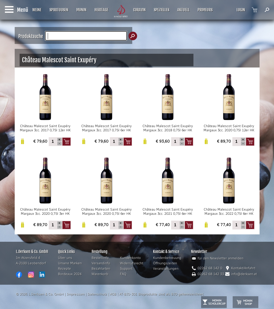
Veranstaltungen (166, 269)
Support (126, 269)
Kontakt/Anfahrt (243, 268)
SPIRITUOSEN (58, 9)
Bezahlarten (101, 269)
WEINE (36, 9)
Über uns (65, 258)
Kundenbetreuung (167, 258)
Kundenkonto (130, 258)
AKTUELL (183, 9)
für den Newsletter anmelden (220, 258)
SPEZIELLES (161, 9)
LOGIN (241, 9)
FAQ (123, 274)
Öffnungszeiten (165, 263)
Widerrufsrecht (131, 263)
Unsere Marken (70, 263)
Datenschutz (97, 294)
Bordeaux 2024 (70, 274)
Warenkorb (100, 274)
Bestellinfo (100, 258)
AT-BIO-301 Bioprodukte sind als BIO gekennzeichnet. (161, 294)
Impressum (75, 294)
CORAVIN (139, 9)
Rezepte (64, 269)
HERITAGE (101, 9)
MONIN (81, 9)
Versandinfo (101, 263)
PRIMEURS (205, 9)
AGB (113, 294)
